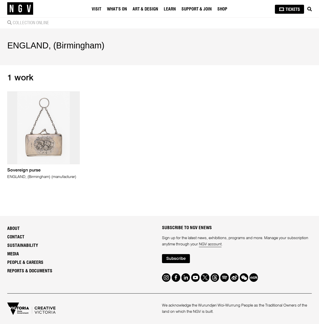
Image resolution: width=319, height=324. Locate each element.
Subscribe (176, 259)
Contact (15, 237)
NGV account (210, 244)
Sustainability (22, 245)
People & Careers (25, 262)
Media (13, 254)
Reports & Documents (29, 271)
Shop (222, 9)
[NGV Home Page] (20, 8)
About (13, 228)
